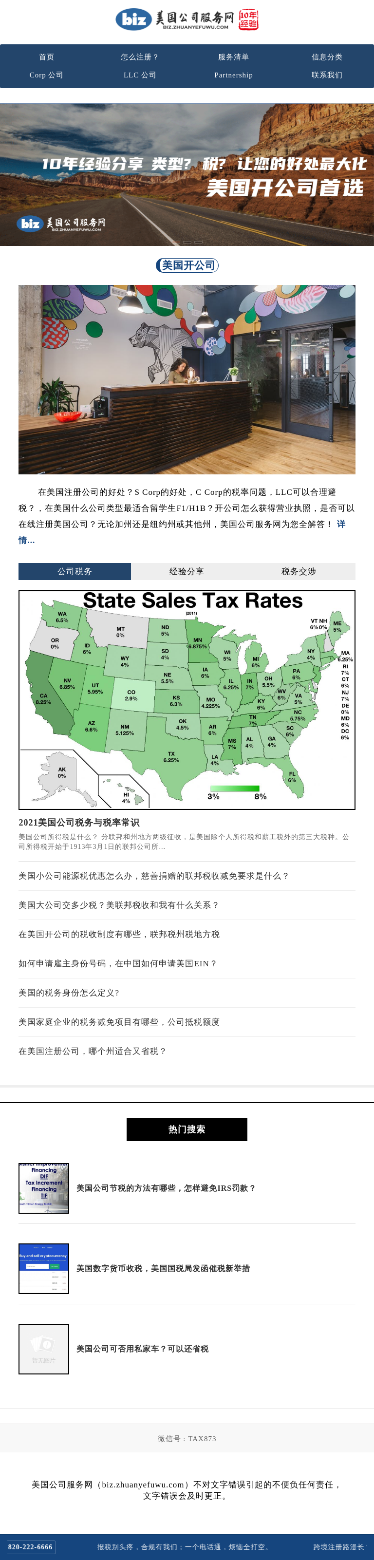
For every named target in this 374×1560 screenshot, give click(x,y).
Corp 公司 (47, 75)
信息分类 (327, 57)
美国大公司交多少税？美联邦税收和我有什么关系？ (119, 905)
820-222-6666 (36, 1547)
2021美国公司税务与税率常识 (79, 822)
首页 (47, 57)
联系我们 (327, 75)
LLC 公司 (140, 75)
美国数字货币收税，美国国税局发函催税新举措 (163, 1268)
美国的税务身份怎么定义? (69, 992)
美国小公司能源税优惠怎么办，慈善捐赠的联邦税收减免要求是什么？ (154, 876)
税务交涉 (299, 571)
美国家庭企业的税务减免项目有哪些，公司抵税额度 (119, 1022)
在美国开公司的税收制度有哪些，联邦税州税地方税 (119, 934)
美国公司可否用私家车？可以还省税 (142, 1349)
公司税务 (75, 571)
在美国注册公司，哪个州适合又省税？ (93, 1051)
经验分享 (187, 571)
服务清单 (233, 57)
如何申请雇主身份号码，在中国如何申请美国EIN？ (118, 963)
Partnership (233, 75)
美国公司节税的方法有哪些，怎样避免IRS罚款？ (166, 1188)
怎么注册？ (140, 57)
